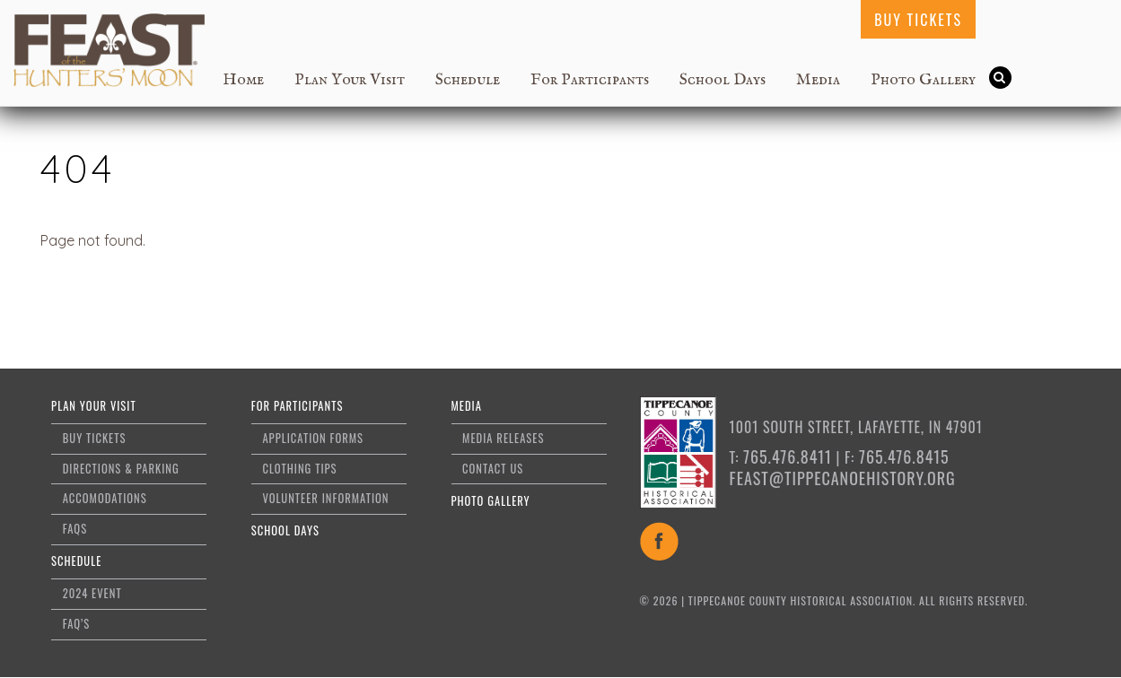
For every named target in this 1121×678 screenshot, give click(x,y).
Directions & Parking (121, 468)
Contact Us (492, 468)
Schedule (467, 80)
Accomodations (105, 498)
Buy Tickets (918, 19)
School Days (722, 80)
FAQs (75, 528)
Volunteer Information (325, 498)
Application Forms (312, 438)
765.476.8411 (787, 456)
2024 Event (92, 593)
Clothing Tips (299, 468)
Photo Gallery (923, 80)
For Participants (589, 80)
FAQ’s (77, 623)
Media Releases (503, 438)
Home (243, 80)
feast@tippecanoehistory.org (843, 478)
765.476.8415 (904, 456)
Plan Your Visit (349, 80)
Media (818, 80)
